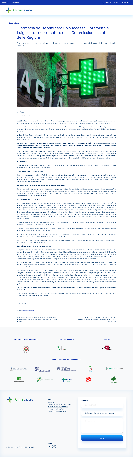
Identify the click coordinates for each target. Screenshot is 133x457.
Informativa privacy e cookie (57, 411)
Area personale (126, 2)
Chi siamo (51, 402)
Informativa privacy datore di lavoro (60, 404)
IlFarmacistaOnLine (27, 310)
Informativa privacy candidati (58, 407)
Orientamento (15, 2)
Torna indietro (14, 23)
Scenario (5, 2)
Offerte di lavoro (111, 2)
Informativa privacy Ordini (56, 409)
